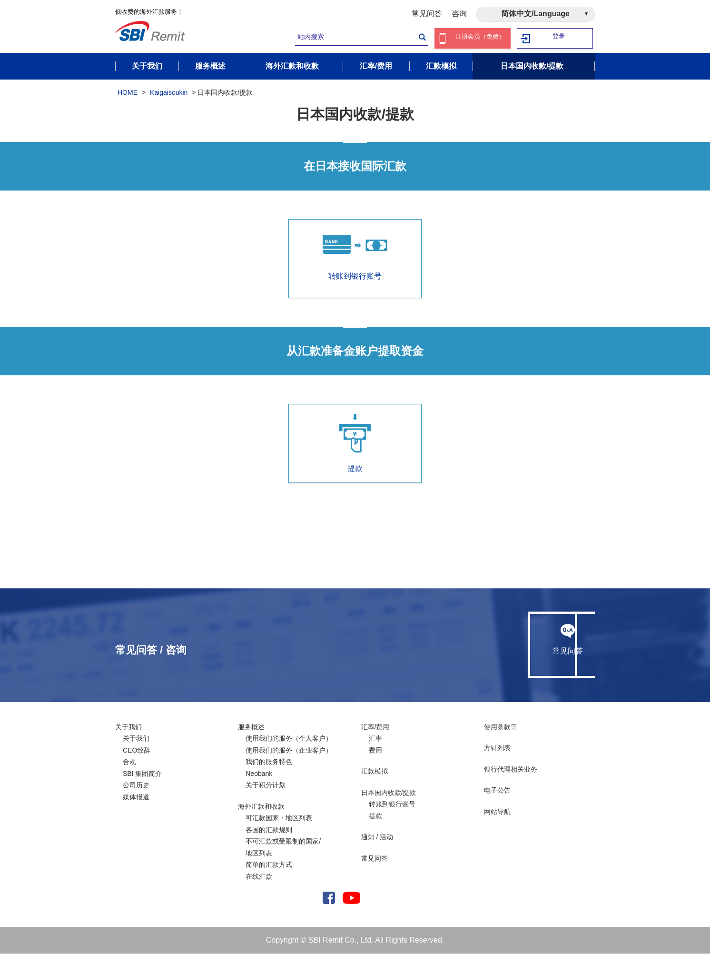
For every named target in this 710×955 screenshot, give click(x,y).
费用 (375, 751)
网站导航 (497, 813)
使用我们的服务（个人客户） (289, 740)
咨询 (459, 14)
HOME (128, 94)
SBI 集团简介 (142, 775)
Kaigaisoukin (168, 94)
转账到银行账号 (392, 806)
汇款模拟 (374, 773)
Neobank (259, 775)
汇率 (375, 740)
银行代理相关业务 (510, 770)
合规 (129, 763)
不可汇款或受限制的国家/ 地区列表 (283, 849)
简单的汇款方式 (269, 866)
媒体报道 (136, 798)
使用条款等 (500, 728)
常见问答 (427, 14)
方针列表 (497, 750)
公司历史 (136, 787)
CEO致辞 (136, 751)
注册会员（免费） (480, 38)
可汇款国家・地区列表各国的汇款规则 (279, 825)
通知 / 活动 (377, 839)
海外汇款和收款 (261, 808)
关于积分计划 (266, 787)
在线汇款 (259, 878)
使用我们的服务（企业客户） (289, 751)
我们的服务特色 (269, 763)
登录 (559, 38)
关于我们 (128, 728)
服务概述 (251, 728)
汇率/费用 (375, 728)
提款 (355, 444)
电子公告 (497, 792)
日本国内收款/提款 (388, 794)
